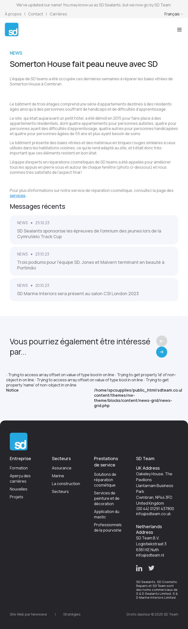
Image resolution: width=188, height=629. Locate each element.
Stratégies (72, 614)
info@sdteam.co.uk (153, 513)
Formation (19, 468)
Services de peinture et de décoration (106, 498)
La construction (66, 483)
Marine (58, 475)
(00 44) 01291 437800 (155, 508)
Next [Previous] (161, 352)
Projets (16, 497)
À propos (13, 14)
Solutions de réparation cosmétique (105, 480)
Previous (161, 341)
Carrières (58, 14)
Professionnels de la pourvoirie (108, 527)
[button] (139, 568)
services (17, 195)
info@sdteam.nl (150, 555)
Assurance (61, 468)
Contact (35, 14)
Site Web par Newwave (28, 614)
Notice (12, 390)
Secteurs (60, 491)
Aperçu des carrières (20, 478)
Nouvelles (18, 489)
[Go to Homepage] (11, 29)
